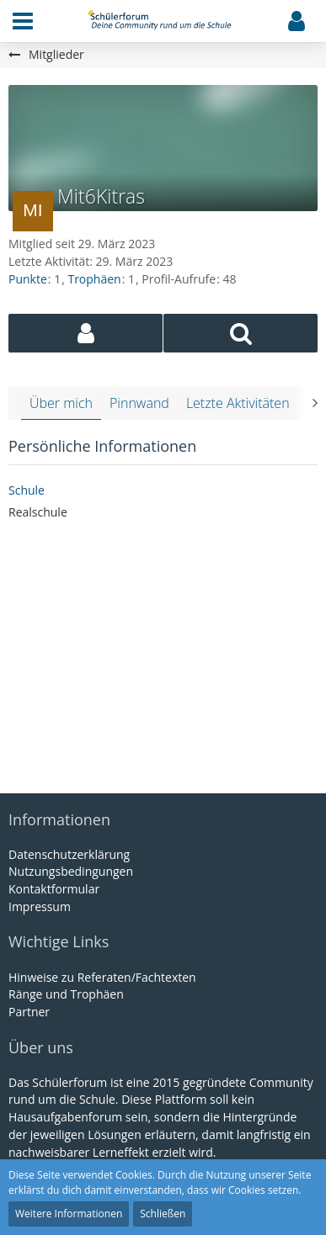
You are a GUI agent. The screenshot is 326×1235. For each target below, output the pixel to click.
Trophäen (93, 279)
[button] (22, 21)
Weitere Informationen (68, 1213)
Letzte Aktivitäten (238, 403)
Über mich (61, 403)
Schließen (162, 1213)
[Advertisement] (163, 659)
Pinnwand (139, 403)
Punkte (27, 279)
